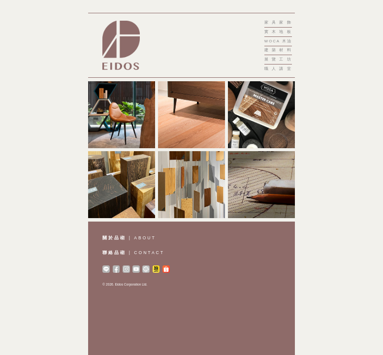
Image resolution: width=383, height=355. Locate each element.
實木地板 (278, 32)
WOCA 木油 (278, 41)
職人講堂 (278, 69)
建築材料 (278, 50)
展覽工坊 (278, 60)
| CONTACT (133, 252)
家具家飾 (278, 23)
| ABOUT (129, 237)
